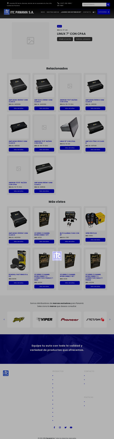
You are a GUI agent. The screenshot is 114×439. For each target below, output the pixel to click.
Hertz (57, 392)
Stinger (58, 384)
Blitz (56, 376)
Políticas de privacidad (96, 402)
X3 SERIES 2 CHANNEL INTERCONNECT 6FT (67, 275)
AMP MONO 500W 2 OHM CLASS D (95, 101)
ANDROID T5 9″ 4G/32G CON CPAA (68, 101)
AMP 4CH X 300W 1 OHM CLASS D (43, 101)
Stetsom (58, 380)
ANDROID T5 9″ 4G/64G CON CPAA (43, 142)
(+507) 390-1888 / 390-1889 (64, 4)
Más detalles (18, 108)
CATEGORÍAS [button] (103, 12)
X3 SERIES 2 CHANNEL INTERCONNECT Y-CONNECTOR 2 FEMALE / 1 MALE (43, 277)
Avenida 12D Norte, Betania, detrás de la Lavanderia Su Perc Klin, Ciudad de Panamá (29, 4)
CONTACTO (87, 12)
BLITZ (59, 26)
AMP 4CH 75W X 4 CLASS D (95, 142)
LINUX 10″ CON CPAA (67, 141)
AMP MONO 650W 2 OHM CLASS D (18, 142)
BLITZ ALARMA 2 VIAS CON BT (69, 234)
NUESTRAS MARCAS (53, 12)
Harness (58, 412)
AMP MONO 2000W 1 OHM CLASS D (18, 234)
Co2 (56, 420)
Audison (58, 396)
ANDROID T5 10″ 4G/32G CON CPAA (18, 183)
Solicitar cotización (83, 39)
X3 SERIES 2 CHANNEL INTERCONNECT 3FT (42, 234)
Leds (57, 400)
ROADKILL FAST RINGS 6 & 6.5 (18, 275)
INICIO (43, 12)
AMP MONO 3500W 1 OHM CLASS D (18, 101)
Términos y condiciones (96, 406)
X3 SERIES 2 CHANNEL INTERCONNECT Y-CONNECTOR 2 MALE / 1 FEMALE (94, 277)
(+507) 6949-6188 (93, 380)
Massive (58, 404)
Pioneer (58, 388)
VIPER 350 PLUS (91, 233)
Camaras (59, 416)
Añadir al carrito (65, 39)
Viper (57, 408)
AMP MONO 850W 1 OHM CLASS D (43, 183)
